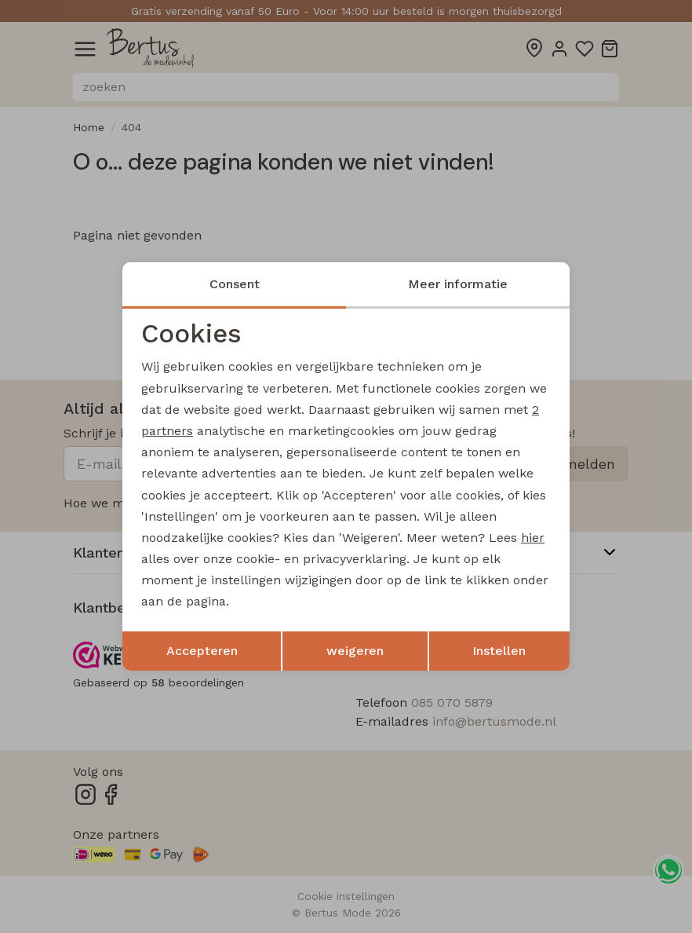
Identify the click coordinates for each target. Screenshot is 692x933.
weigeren (355, 650)
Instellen (499, 650)
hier (532, 537)
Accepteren (202, 650)
